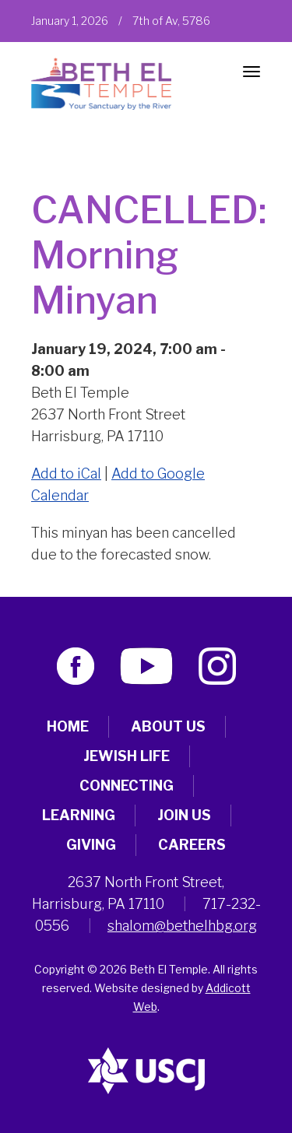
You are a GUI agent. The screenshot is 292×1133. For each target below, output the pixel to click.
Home (68, 726)
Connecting (126, 785)
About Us (168, 726)
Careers (192, 845)
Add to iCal (66, 473)
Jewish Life (126, 756)
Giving (91, 845)
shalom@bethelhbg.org (182, 925)
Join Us (184, 815)
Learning (78, 815)
